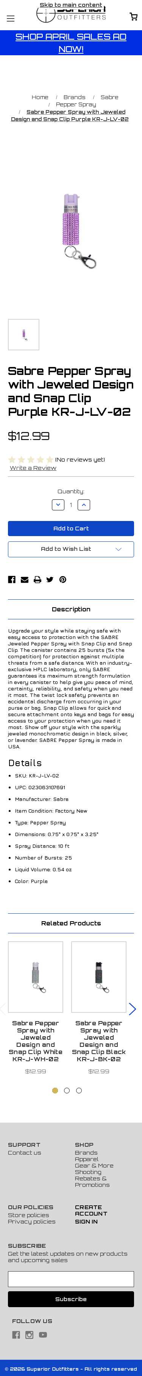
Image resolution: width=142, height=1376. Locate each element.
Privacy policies (32, 1221)
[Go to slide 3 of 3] (79, 1090)
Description (71, 609)
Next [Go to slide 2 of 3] (132, 1008)
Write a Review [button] (33, 468)
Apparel (86, 1159)
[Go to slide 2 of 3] (67, 1090)
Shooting (88, 1172)
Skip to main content (71, 5)
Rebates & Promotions (92, 1181)
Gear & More (94, 1165)
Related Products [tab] (71, 923)
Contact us (24, 1152)
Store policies (28, 1215)
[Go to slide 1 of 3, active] (55, 1090)
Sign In (86, 1221)
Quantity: (71, 491)
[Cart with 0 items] (133, 17)
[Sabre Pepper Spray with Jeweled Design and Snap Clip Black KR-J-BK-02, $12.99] (99, 977)
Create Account (91, 1210)
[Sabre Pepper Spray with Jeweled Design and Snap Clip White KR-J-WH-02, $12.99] (35, 977)
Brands (86, 1152)
